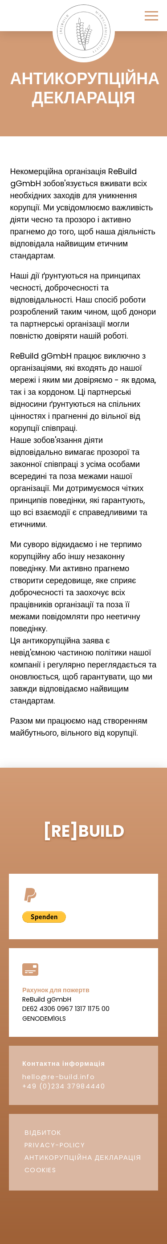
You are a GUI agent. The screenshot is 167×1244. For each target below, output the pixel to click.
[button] (151, 15)
